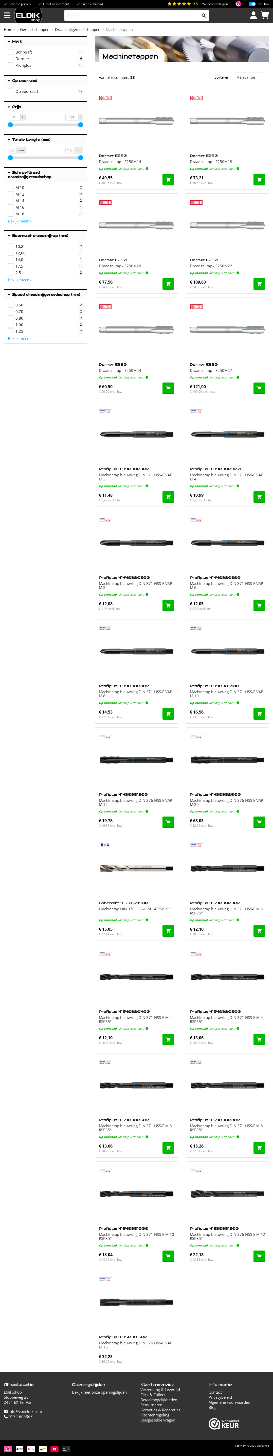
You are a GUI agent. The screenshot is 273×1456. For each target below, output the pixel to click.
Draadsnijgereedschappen (77, 29)
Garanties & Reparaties (160, 1409)
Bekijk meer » (19, 220)
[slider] (10, 124)
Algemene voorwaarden (229, 1402)
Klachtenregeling (154, 1414)
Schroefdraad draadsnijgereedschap (29, 174)
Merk (15, 41)
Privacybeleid (220, 1397)
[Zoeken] (204, 15)
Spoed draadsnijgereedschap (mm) (44, 294)
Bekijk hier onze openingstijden (99, 1392)
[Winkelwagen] (265, 15)
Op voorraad (22, 81)
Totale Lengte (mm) (29, 139)
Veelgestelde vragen (157, 1420)
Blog (212, 1407)
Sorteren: (222, 77)
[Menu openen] (7, 15)
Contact (215, 1392)
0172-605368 (18, 1416)
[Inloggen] (253, 15)
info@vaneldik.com (23, 1411)
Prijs (14, 107)
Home (9, 29)
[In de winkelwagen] (168, 179)
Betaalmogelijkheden (158, 1399)
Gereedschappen (34, 29)
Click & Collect (152, 1394)
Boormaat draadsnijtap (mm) (38, 236)
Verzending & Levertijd (160, 1389)
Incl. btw (263, 4)
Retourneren (151, 1404)
